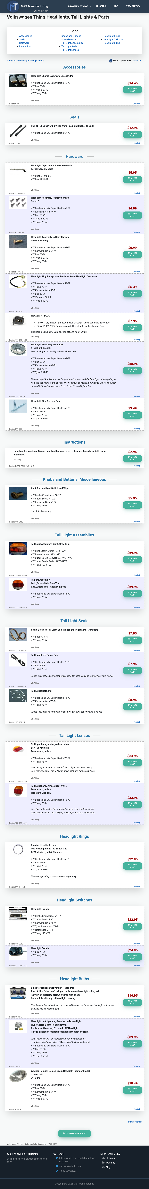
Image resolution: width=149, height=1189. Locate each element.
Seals (22, 39)
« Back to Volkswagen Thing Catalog (25, 60)
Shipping (110, 1158)
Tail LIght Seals (69, 46)
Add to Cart (132, 89)
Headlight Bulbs (112, 43)
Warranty (110, 1162)
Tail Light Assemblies (72, 43)
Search (101, 6)
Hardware (24, 43)
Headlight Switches (113, 39)
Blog (108, 1167)
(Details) (136, 103)
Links (115, 6)
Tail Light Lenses (70, 50)
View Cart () (133, 6)
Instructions (25, 46)
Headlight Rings (112, 36)
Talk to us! (137, 60)
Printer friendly (135, 1122)
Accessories (25, 36)
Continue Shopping (74, 1133)
